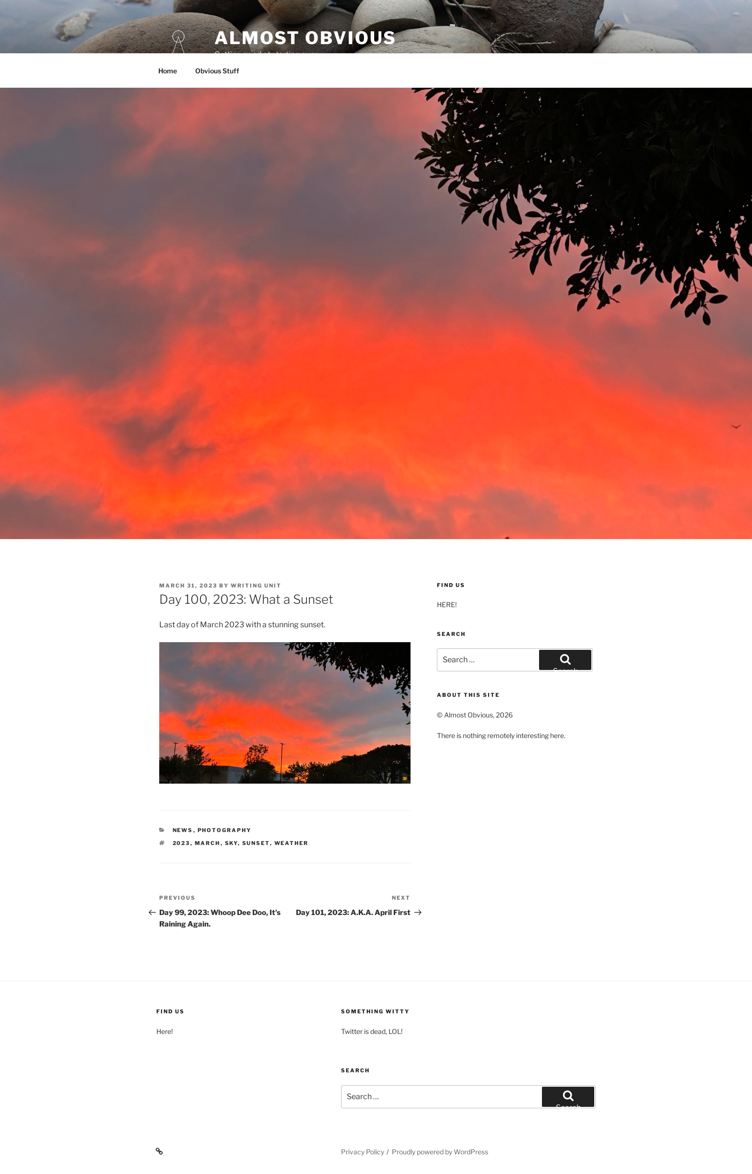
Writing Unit (256, 585)
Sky (231, 843)
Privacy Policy (362, 1152)
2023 (181, 843)
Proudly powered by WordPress (440, 1152)
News (183, 830)
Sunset (256, 843)
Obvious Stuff (217, 71)
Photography (225, 830)
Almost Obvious (305, 37)
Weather (291, 843)
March (208, 843)
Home (167, 71)
